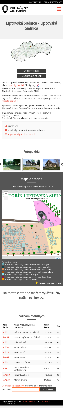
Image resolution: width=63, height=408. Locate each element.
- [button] (6, 198)
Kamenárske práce (31, 76)
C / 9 (5, 362)
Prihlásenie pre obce (53, 2)
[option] (12, 164)
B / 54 (6, 337)
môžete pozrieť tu (10, 101)
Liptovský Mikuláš (16, 85)
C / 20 (5, 347)
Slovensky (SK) (35, 2)
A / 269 (6, 375)
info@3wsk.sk (45, 401)
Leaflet (58, 258)
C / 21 (5, 342)
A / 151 (6, 352)
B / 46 (6, 357)
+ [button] (6, 194)
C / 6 (5, 368)
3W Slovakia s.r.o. (28, 401)
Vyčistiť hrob (31, 71)
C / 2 (5, 332)
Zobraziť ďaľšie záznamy (13, 385)
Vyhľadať (48, 389)
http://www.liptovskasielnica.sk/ (22, 134)
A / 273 (6, 380)
